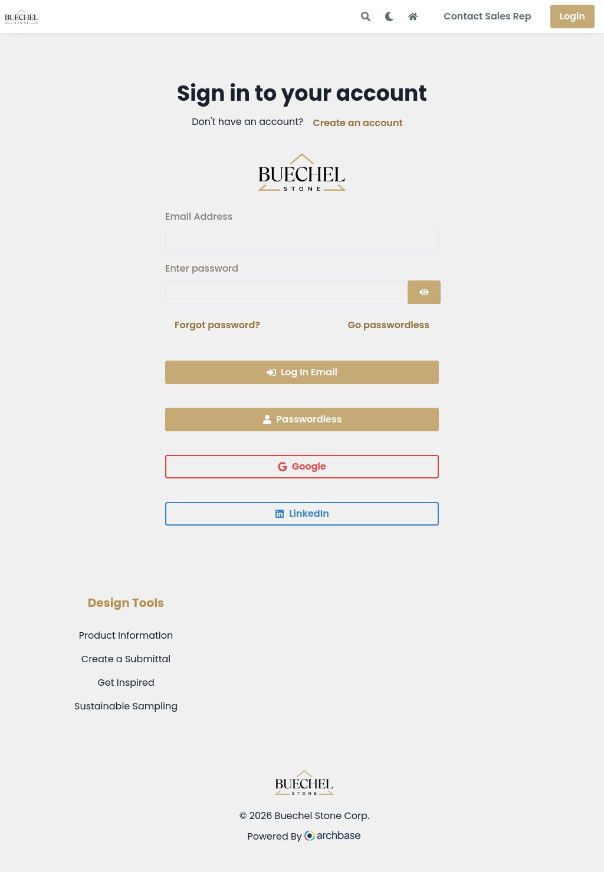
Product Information (126, 635)
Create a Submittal (125, 659)
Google (302, 466)
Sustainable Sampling (126, 706)
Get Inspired (125, 682)
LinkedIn (302, 513)
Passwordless (302, 419)
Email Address (198, 216)
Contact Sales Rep (487, 16)
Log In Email (302, 372)
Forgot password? (217, 325)
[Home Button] (413, 16)
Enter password (201, 268)
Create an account (357, 123)
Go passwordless (388, 325)
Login (572, 16)
